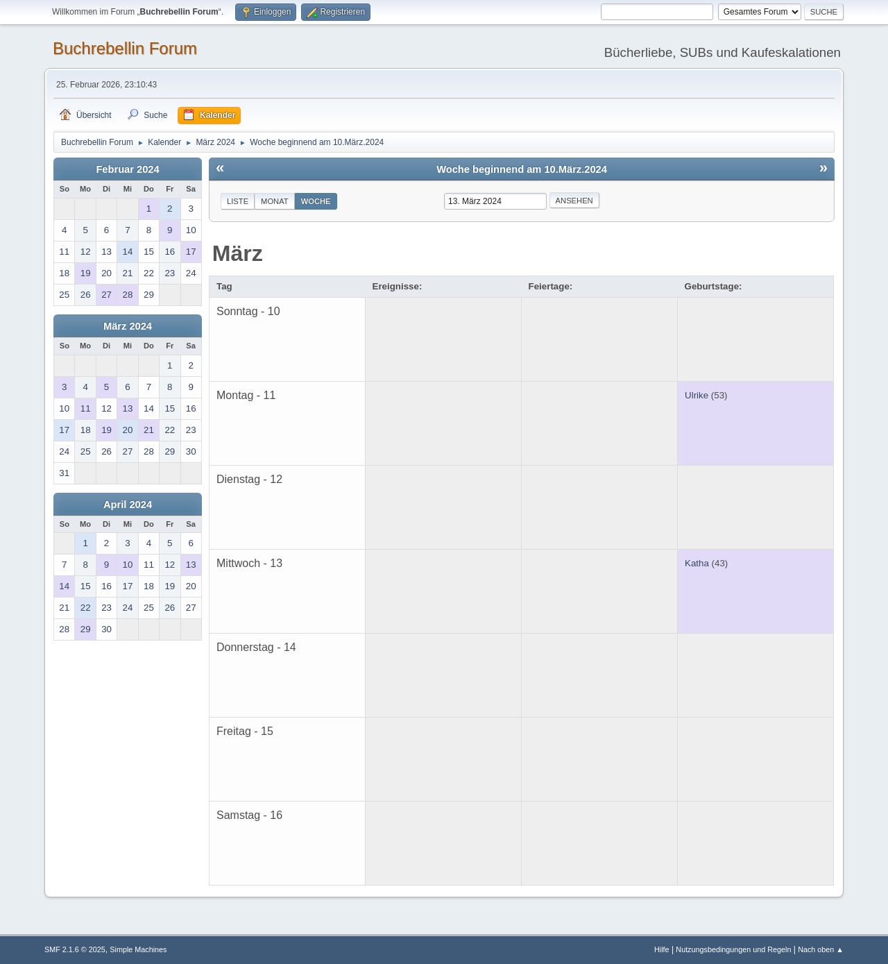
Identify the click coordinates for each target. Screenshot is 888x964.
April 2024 (127, 504)
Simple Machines (138, 949)
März (237, 253)
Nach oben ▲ (821, 949)
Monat (275, 201)
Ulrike (696, 395)
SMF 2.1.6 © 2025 (74, 949)
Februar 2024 (127, 169)
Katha (697, 563)
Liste (237, 201)
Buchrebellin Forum (125, 48)
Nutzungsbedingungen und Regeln (733, 949)
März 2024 (127, 326)
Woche (316, 201)
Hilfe (661, 949)
